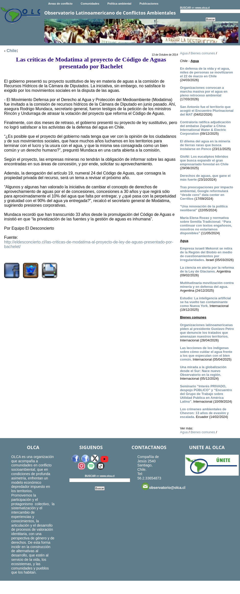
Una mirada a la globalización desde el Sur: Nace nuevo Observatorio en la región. (203, 371)
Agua (184, 53)
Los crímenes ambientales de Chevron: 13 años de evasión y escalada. (204, 413)
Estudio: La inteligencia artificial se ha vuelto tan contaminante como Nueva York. (205, 302)
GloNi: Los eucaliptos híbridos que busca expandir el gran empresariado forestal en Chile (204, 160)
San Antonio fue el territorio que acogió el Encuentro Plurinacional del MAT (207, 110)
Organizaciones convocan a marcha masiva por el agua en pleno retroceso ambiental (203, 91)
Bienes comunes (202, 53)
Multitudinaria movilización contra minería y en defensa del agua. (207, 285)
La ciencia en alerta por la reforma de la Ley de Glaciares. (207, 269)
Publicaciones (148, 3)
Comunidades (90, 3)
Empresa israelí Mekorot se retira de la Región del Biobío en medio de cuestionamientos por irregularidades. (206, 254)
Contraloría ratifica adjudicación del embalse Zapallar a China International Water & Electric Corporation (205, 127)
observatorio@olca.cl (163, 486)
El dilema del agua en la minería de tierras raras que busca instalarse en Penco (205, 145)
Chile (12, 50)
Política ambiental (119, 3)
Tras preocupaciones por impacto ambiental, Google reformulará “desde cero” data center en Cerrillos (206, 193)
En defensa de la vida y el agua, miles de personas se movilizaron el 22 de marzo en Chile (206, 72)
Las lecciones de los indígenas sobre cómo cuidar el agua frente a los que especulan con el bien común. (206, 353)
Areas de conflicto (60, 3)
